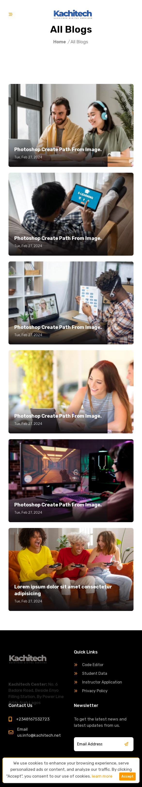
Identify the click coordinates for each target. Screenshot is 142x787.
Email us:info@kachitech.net (39, 732)
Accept (127, 776)
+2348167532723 (32, 719)
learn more (102, 776)
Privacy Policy (91, 691)
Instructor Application (98, 682)
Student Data (90, 673)
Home (59, 42)
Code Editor (88, 664)
